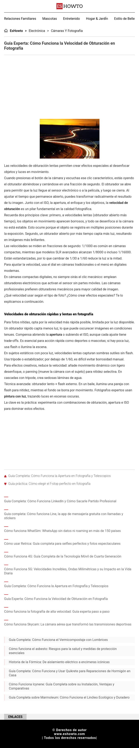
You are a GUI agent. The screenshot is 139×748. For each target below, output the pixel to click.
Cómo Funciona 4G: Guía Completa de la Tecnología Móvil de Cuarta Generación (62, 556)
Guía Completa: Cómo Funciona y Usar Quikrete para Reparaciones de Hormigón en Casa (69, 673)
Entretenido (71, 19)
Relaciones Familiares (20, 19)
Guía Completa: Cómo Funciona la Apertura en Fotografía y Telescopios (59, 476)
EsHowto (16, 31)
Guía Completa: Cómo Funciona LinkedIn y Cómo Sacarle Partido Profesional (60, 501)
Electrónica (37, 31)
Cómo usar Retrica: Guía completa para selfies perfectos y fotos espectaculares (62, 544)
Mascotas (49, 19)
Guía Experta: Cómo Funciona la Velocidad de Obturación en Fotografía (56, 599)
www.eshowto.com (69, 734)
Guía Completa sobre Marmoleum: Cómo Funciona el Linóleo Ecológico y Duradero (69, 697)
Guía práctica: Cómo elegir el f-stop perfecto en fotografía (49, 484)
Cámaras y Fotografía (67, 31)
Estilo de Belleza (126, 19)
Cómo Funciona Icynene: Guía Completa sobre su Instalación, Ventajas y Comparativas (61, 686)
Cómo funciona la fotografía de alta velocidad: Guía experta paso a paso (57, 612)
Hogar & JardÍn (97, 19)
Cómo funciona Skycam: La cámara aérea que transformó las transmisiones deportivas (67, 624)
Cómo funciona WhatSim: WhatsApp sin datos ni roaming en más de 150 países (62, 531)
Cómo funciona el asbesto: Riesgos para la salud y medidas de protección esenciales (63, 651)
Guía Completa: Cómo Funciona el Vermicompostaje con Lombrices (58, 640)
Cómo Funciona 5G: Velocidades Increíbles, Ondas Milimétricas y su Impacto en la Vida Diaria (67, 571)
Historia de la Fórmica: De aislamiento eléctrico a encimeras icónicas (59, 662)
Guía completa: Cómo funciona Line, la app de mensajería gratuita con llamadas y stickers (63, 516)
